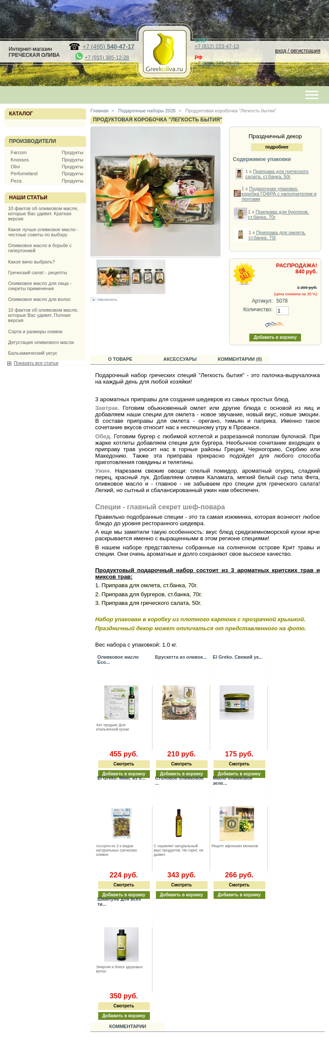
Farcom (19, 152)
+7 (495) (108, 46)
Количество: (258, 310)
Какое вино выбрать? (31, 261)
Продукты (73, 152)
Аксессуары (180, 359)
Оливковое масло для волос (39, 299)
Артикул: (262, 301)
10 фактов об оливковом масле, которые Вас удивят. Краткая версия (43, 213)
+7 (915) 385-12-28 (107, 58)
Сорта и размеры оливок (35, 331)
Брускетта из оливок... (181, 657)
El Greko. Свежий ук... (238, 657)
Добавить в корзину (181, 894)
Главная (99, 110)
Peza (16, 180)
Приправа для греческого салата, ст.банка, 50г (277, 174)
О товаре (120, 359)
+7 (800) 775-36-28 (217, 64)
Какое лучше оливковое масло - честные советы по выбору (43, 232)
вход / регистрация (297, 51)
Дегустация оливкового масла (41, 342)
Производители (32, 141)
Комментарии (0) (240, 359)
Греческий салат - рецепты (37, 272)
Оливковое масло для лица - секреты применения (39, 286)
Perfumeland (24, 173)
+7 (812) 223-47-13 (217, 46)
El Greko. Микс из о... (121, 778)
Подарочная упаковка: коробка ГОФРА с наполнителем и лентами (279, 193)
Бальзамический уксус (33, 353)
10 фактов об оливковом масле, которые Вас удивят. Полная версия (43, 315)
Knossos (20, 159)
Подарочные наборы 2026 (146, 110)
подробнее (277, 147)
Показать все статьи (36, 362)
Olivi (15, 166)
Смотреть (124, 764)
